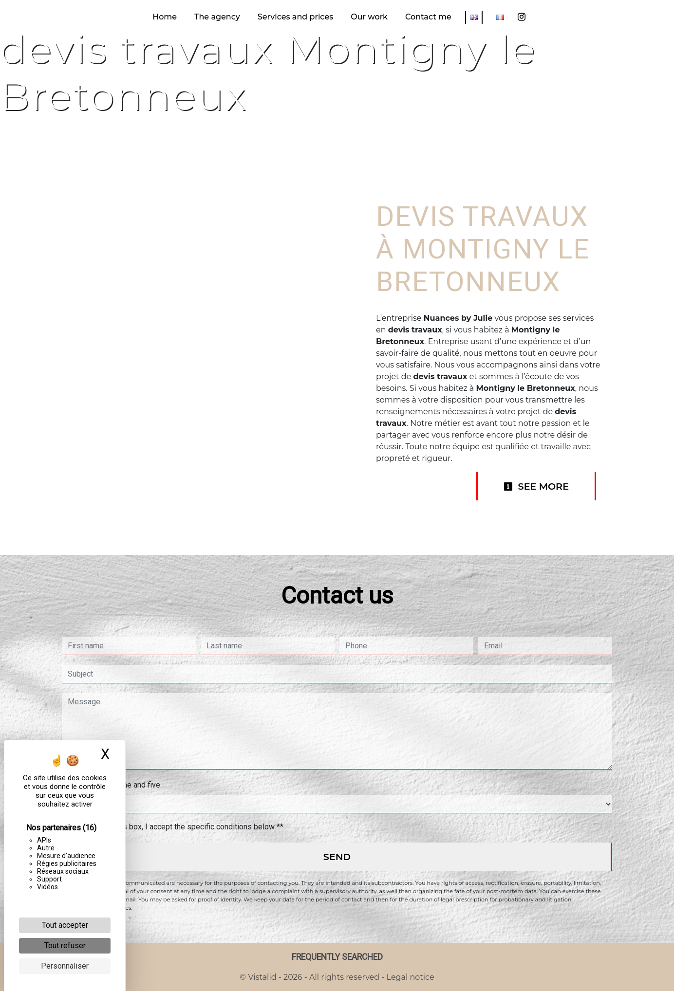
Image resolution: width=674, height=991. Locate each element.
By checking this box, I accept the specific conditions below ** (177, 826)
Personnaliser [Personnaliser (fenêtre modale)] (65, 966)
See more (536, 486)
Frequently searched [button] (337, 957)
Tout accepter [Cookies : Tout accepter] (65, 925)
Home (164, 16)
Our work (369, 16)
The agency (217, 16)
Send (337, 857)
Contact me (428, 16)
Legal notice (409, 977)
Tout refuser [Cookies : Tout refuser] (65, 945)
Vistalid (262, 977)
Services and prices (295, 16)
